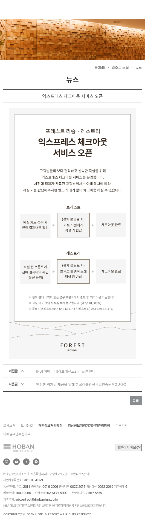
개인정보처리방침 (50, 425)
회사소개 (9, 425)
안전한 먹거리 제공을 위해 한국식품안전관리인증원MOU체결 (81, 384)
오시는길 (27, 425)
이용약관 (121, 425)
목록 (135, 400)
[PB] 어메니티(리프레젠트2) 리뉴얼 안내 (65, 371)
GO (136, 447)
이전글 (13, 371)
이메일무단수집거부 (16, 434)
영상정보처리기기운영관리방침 (89, 425)
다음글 (13, 384)
